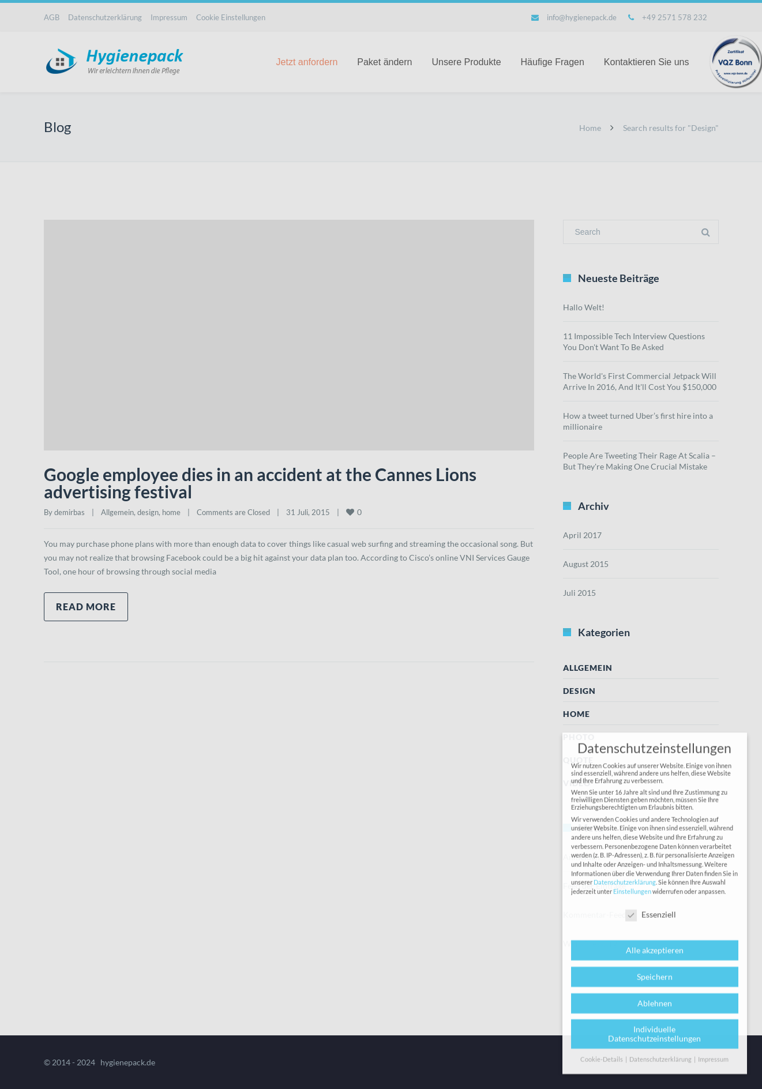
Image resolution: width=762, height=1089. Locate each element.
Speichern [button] (655, 985)
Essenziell (650, 923)
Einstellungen (632, 899)
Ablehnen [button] (654, 1011)
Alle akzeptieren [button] (655, 958)
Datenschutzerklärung (625, 891)
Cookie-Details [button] (602, 1067)
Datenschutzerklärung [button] (661, 1067)
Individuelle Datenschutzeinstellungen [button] (654, 1042)
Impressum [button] (713, 1067)
